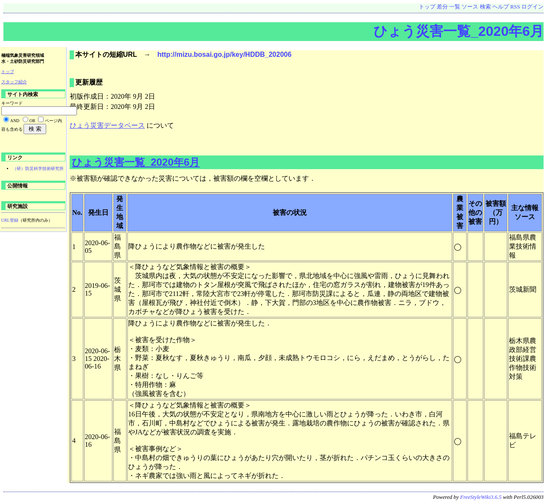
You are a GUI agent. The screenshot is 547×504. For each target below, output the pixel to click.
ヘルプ (500, 7)
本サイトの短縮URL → (116, 54)
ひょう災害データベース (107, 125)
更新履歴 (89, 82)
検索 (485, 7)
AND (15, 120)
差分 (442, 7)
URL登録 (9, 220)
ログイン (532, 7)
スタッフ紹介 (14, 81)
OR (32, 120)
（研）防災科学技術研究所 (38, 168)
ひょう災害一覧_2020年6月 (458, 31)
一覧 (454, 7)
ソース (470, 7)
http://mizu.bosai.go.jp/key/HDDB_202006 (224, 54)
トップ (427, 7)
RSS (515, 7)
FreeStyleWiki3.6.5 (481, 497)
